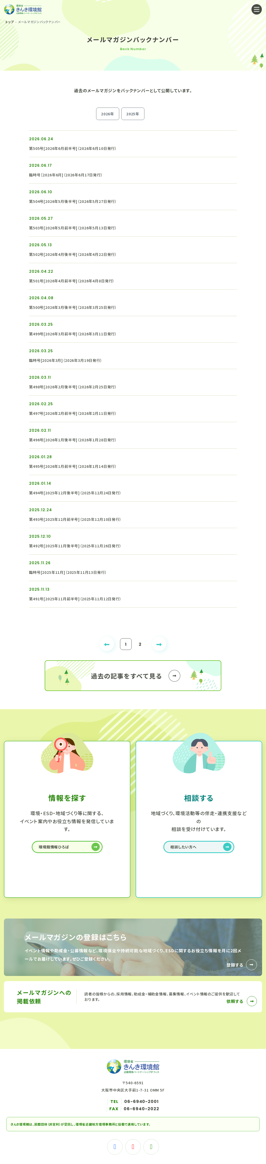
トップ (9, 21)
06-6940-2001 (141, 1102)
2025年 (132, 113)
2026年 (107, 113)
